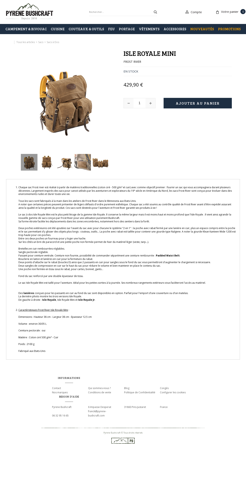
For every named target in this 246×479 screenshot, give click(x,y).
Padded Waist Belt (168, 255)
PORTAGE (127, 29)
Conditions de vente (99, 392)
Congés (164, 388)
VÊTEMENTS (149, 29)
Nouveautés (202, 29)
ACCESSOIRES (175, 29)
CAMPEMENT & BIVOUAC (26, 29)
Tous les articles (25, 42)
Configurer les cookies (173, 392)
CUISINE (58, 29)
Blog (126, 388)
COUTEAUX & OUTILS (86, 29)
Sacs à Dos (53, 42)
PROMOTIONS (229, 29)
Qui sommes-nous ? (99, 388)
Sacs (40, 42)
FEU (111, 29)
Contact (56, 388)
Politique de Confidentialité (139, 392)
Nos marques (60, 392)
